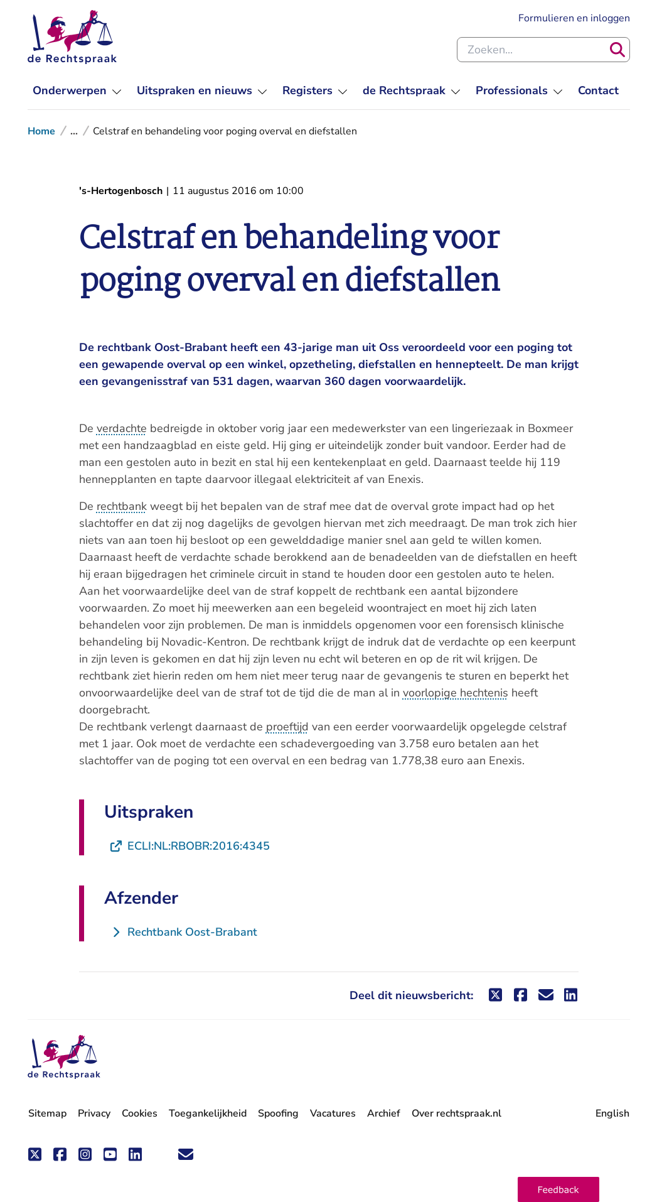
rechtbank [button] (122, 506)
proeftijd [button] (287, 726)
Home (41, 131)
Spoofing (278, 1113)
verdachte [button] (122, 428)
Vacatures (332, 1114)
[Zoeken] (617, 49)
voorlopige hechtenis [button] (455, 692)
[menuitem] (77, 90)
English (612, 1113)
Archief (383, 1113)
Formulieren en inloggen (574, 18)
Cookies (140, 1113)
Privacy (94, 1113)
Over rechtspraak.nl (456, 1113)
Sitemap (47, 1113)
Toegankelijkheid (208, 1113)
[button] (558, 1189)
